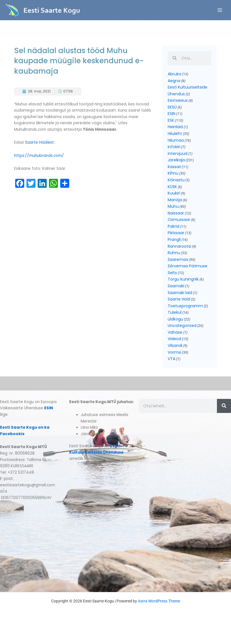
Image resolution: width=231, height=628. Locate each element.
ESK (171, 122)
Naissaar (176, 215)
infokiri (174, 149)
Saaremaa (178, 261)
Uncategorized (182, 327)
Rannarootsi (179, 248)
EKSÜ (172, 109)
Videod (174, 341)
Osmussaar (179, 221)
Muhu (173, 208)
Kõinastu (176, 181)
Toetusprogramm (185, 307)
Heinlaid (175, 129)
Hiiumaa (176, 142)
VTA (171, 360)
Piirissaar (176, 235)
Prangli (174, 241)
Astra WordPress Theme (159, 603)
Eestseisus (178, 102)
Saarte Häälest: (40, 144)
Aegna (174, 82)
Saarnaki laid (180, 294)
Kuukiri (174, 195)
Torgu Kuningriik (183, 281)
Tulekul (174, 314)
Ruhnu (174, 254)
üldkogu (175, 321)
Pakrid (173, 228)
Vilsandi (175, 347)
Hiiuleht (175, 135)
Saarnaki (176, 287)
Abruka (174, 75)
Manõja (175, 201)
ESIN (171, 115)
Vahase (175, 334)
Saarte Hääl (179, 301)
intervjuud (177, 155)
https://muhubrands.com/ (39, 157)
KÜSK (172, 188)
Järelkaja (176, 162)
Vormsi (174, 354)
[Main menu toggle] (220, 11)
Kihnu (173, 175)
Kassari (174, 168)
